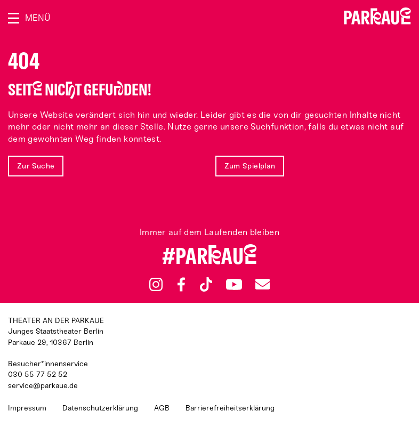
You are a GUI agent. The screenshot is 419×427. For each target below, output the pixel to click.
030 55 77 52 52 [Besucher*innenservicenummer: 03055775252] (37, 374)
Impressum (27, 408)
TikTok (206, 284)
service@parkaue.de (43, 385)
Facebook (181, 284)
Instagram (156, 284)
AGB (162, 408)
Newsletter (262, 284)
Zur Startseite (377, 16)
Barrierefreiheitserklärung (230, 408)
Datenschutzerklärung (100, 408)
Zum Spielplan (250, 166)
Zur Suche (35, 166)
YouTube (233, 284)
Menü (37, 18)
